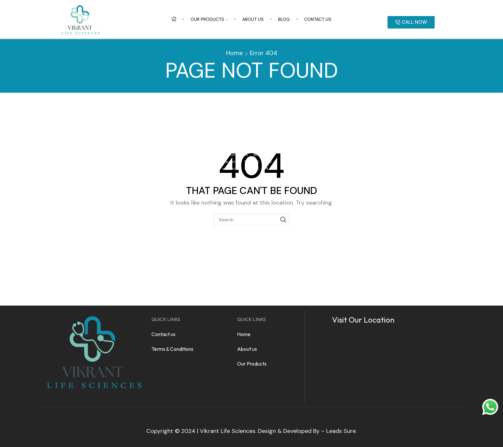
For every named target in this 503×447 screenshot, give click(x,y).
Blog (284, 19)
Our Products (209, 19)
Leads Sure (341, 431)
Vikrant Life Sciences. (228, 431)
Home (234, 53)
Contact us (317, 19)
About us (253, 19)
